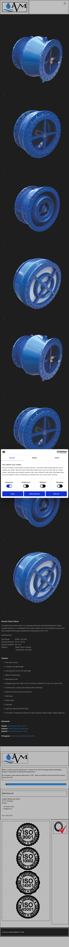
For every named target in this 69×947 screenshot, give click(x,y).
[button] (49, 3)
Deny (13, 494)
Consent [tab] (12, 457)
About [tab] (57, 457)
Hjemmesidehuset (14, 932)
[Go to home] (14, 11)
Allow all (56, 494)
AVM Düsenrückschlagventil (18, 729)
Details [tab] (34, 457)
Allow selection (34, 494)
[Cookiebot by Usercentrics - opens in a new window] (58, 452)
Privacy (22, 932)
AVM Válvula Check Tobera (17, 731)
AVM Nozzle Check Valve (17, 726)
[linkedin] (6, 784)
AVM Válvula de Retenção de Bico (23, 736)
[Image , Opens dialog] (28, 846)
